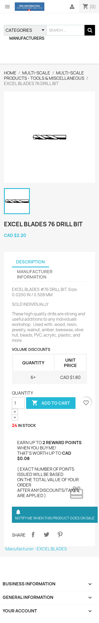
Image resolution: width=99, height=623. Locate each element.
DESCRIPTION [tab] (30, 262)
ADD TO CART (51, 403)
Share (33, 534)
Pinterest (60, 534)
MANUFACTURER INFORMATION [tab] (35, 274)
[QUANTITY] (18, 403)
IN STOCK (27, 425)
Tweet (46, 534)
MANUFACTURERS (26, 38)
